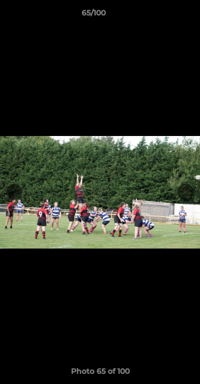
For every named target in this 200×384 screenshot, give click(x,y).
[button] (161, 15)
